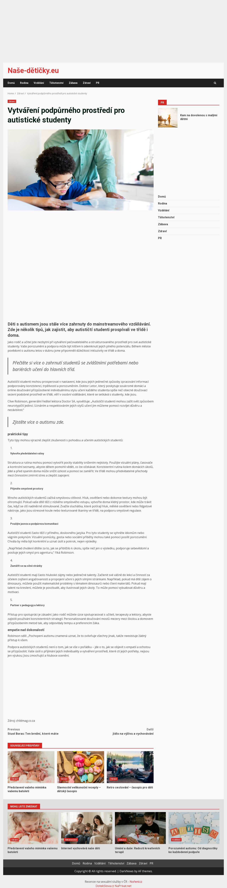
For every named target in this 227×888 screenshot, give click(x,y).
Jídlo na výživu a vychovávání (117, 731)
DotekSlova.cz (105, 886)
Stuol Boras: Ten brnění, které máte (44, 731)
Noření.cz (136, 882)
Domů (11, 82)
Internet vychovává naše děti (86, 828)
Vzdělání (39, 82)
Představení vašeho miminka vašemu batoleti (31, 767)
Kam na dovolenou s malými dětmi (168, 117)
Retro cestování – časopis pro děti (130, 767)
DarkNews (127, 871)
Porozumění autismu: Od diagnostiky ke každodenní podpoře (193, 828)
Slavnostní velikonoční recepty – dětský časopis (80, 767)
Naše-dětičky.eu (33, 70)
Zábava (73, 82)
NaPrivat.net (123, 886)
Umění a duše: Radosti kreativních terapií (140, 828)
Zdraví (87, 82)
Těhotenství (56, 82)
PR (97, 82)
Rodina (24, 82)
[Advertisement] (113, 29)
